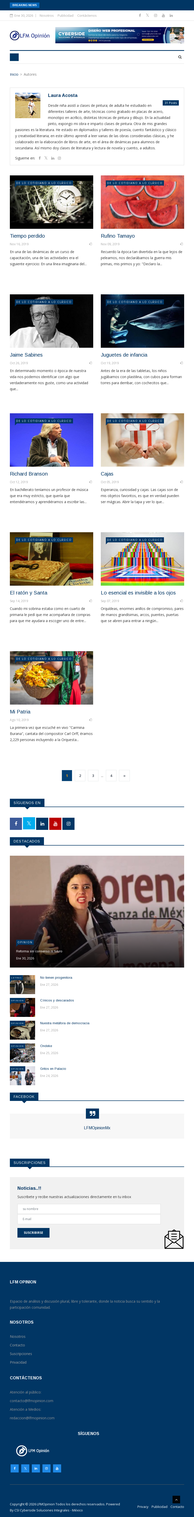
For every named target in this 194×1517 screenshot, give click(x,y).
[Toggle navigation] (14, 57)
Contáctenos (87, 15)
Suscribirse (33, 1233)
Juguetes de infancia (124, 355)
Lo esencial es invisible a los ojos (138, 593)
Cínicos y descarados (57, 1000)
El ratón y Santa (28, 593)
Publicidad (66, 15)
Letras (16, 977)
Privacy (143, 1506)
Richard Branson (29, 474)
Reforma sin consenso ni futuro (39, 951)
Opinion (25, 942)
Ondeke (46, 1046)
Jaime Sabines (26, 355)
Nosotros (47, 15)
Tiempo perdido (27, 236)
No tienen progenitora (56, 977)
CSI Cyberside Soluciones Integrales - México (48, 1510)
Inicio (14, 74)
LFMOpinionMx (97, 1128)
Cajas (107, 474)
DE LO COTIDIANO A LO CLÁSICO (44, 183)
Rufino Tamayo (118, 236)
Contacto (177, 1506)
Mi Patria (20, 711)
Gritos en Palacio (53, 1069)
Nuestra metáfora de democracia (64, 1023)
